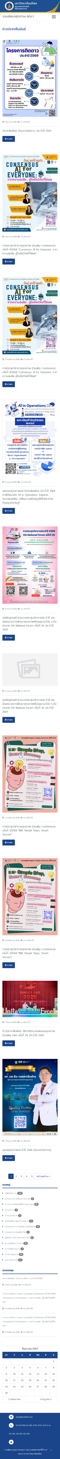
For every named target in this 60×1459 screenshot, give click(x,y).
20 (38, 1380)
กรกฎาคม (46, 1399)
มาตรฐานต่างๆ (13, 1215)
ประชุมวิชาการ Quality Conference (22, 1226)
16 (6, 1380)
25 (22, 1386)
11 (22, 1374)
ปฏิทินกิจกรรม (14, 1193)
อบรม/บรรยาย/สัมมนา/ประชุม (19, 1198)
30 (6, 1393)
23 (6, 1386)
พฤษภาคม (14, 1399)
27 (38, 1386)
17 (14, 1380)
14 (45, 1374)
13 (38, 1374)
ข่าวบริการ (11, 1210)
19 (30, 1380)
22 (53, 1380)
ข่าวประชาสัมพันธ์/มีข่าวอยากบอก (22, 1204)
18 (22, 1380)
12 (30, 1374)
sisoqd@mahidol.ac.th (20, 1417)
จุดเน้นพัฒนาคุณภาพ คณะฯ (19, 1221)
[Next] (43, 1176)
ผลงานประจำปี (14, 1260)
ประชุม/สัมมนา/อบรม (16, 1243)
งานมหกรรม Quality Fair (17, 1232)
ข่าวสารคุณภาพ (14, 1254)
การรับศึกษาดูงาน (14, 1248)
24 (14, 1386)
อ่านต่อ (8, 139)
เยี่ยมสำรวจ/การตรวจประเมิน (19, 1237)
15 (53, 1374)
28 (45, 1386)
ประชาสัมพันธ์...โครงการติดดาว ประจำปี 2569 (22, 1278)
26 (30, 1386)
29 (53, 1386)
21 (45, 1380)
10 (14, 1374)
